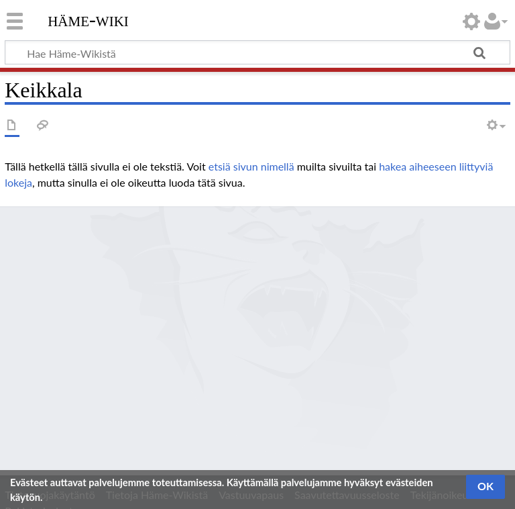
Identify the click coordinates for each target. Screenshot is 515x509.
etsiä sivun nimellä (251, 166)
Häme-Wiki (88, 19)
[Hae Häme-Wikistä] (257, 52)
